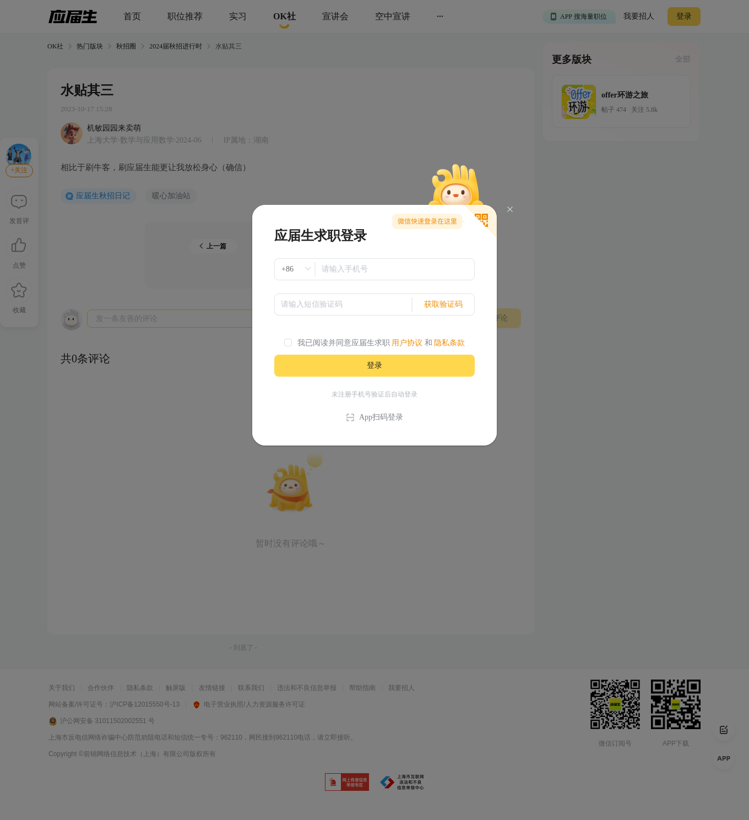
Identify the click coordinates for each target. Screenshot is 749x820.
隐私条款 (449, 343)
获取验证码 (443, 304)
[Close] (510, 209)
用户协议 (407, 343)
